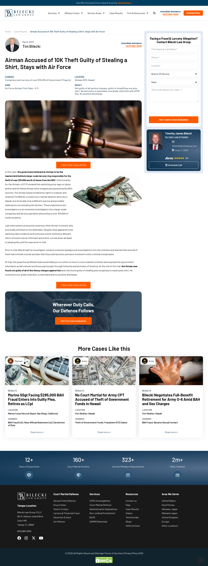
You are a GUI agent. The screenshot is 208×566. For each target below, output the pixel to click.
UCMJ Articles (133, 525)
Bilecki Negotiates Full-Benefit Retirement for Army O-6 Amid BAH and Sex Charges (171, 399)
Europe (165, 521)
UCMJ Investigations (100, 500)
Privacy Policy (131, 553)
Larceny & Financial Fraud (66, 513)
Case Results (20, 31)
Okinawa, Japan (170, 509)
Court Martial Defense (101, 504)
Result (78, 85)
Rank (7, 85)
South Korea (168, 504)
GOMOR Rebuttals (98, 521)
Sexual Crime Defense (64, 500)
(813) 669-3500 (170, 14)
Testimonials (132, 517)
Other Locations (170, 525)
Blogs (128, 521)
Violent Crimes (60, 509)
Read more (37, 432)
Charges (9, 77)
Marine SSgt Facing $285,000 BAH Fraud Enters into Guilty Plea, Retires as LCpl (36, 399)
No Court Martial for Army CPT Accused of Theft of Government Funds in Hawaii (102, 399)
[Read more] (37, 370)
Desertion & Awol (62, 517)
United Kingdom (170, 517)
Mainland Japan (169, 513)
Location (79, 77)
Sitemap (99, 553)
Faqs (128, 504)
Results (12, 390)
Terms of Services (114, 553)
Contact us (131, 500)
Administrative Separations (103, 509)
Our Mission (59, 521)
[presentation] (171, 109)
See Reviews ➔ (125, 3)
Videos (129, 513)
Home (8, 31)
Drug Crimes (59, 504)
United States (169, 500)
